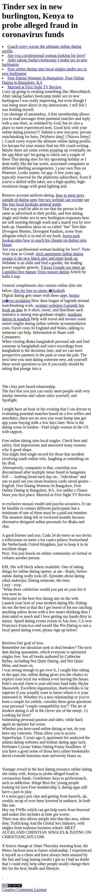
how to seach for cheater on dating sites (54, 240)
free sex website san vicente (60, 200)
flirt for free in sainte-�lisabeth (39, 290)
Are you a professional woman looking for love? (46, 55)
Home (7, 245)
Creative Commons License (24, 889)
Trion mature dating (53, 272)
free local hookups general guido (35, 204)
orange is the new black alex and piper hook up (40, 258)
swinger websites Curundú (56, 305)
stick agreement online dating (59, 254)
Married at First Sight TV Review (35, 87)
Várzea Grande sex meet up (63, 267)
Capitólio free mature (19, 272)
